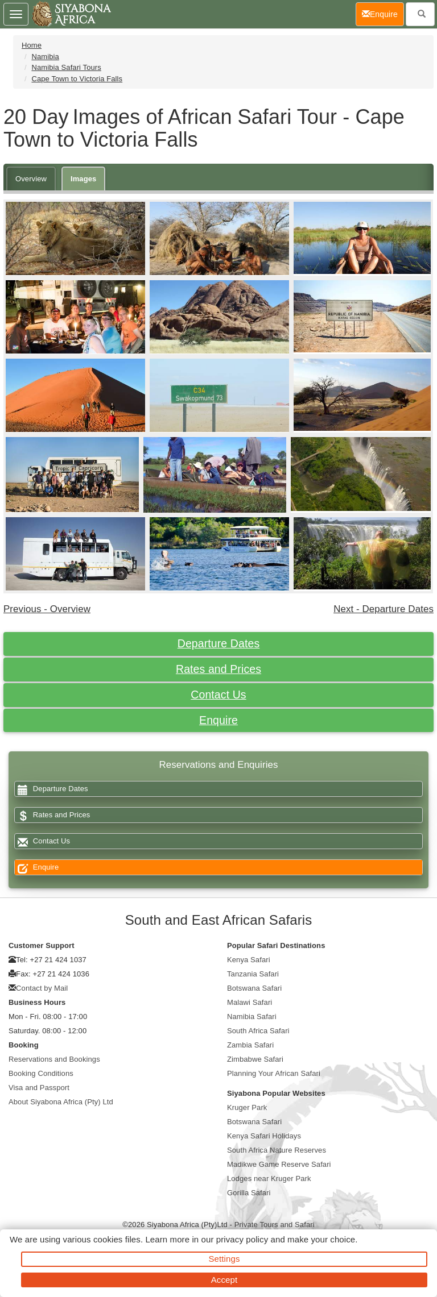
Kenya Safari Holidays (264, 1136)
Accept (224, 1279)
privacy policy (242, 1239)
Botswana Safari (254, 988)
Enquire (218, 720)
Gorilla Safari (249, 1192)
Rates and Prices (218, 669)
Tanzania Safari (253, 974)
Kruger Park (247, 1107)
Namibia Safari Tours (66, 67)
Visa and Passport (39, 1087)
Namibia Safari (252, 1016)
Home (32, 45)
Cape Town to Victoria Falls (76, 78)
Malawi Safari (249, 1002)
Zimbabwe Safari (255, 1059)
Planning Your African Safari (273, 1073)
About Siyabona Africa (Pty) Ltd (61, 1102)
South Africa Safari (258, 1030)
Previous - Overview (46, 609)
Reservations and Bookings (54, 1059)
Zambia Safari (250, 1045)
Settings (224, 1258)
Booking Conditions (41, 1073)
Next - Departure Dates (383, 609)
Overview (31, 178)
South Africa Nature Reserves (276, 1150)
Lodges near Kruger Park (269, 1178)
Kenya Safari (248, 959)
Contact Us (218, 694)
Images (83, 178)
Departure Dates (219, 643)
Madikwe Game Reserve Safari (279, 1164)
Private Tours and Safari (274, 1224)
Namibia (45, 56)
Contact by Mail (42, 988)
